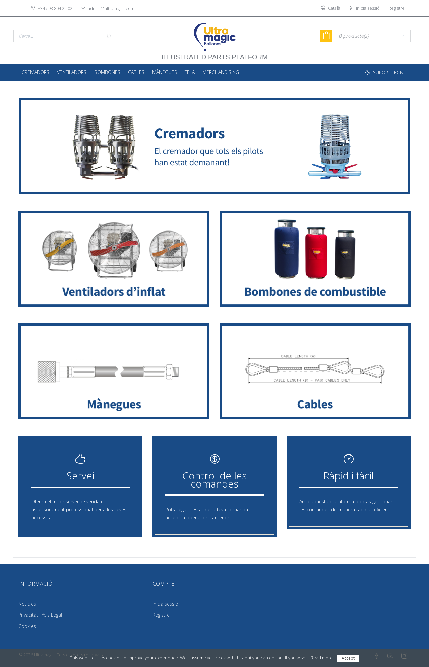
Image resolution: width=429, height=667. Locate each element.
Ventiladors (71, 72)
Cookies (27, 626)
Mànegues (164, 72)
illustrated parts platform (214, 53)
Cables (136, 72)
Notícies (27, 604)
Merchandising (220, 72)
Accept (348, 658)
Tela (190, 72)
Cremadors (35, 72)
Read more (322, 658)
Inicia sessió (165, 604)
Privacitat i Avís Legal (40, 615)
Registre (161, 615)
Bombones (107, 72)
